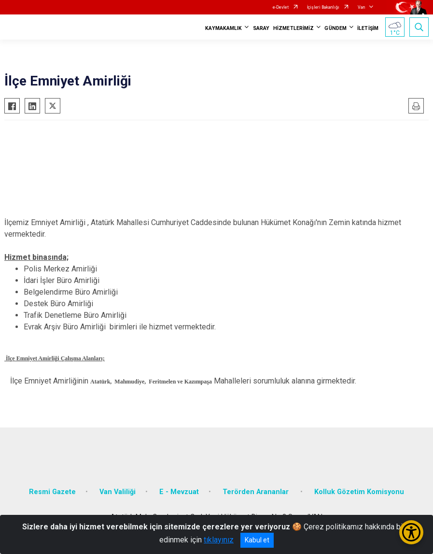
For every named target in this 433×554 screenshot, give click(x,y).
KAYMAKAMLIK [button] (223, 28)
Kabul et (257, 540)
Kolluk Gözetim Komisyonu (359, 492)
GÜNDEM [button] (335, 28)
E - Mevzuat (179, 492)
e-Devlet (281, 7)
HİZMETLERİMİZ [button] (293, 28)
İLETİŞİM (367, 28)
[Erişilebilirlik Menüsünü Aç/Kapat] (411, 532)
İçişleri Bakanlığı (323, 7)
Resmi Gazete (52, 492)
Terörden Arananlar (257, 492)
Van (361, 7)
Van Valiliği (117, 492)
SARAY (261, 28)
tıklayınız (219, 539)
